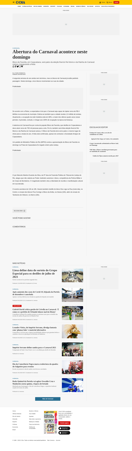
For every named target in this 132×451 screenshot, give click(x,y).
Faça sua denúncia (34, 424)
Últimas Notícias (27, 6)
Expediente (43, 440)
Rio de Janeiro (37, 6)
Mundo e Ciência (80, 6)
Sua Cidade (90, 6)
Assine (116, 2)
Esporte (52, 6)
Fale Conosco (51, 440)
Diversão (46, 6)
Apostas (97, 6)
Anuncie (58, 440)
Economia (66, 6)
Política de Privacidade (32, 427)
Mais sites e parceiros (107, 6)
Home (19, 6)
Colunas (59, 6)
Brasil (73, 6)
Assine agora (64, 423)
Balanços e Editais (34, 421)
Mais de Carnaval (47, 399)
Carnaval (16, 48)
